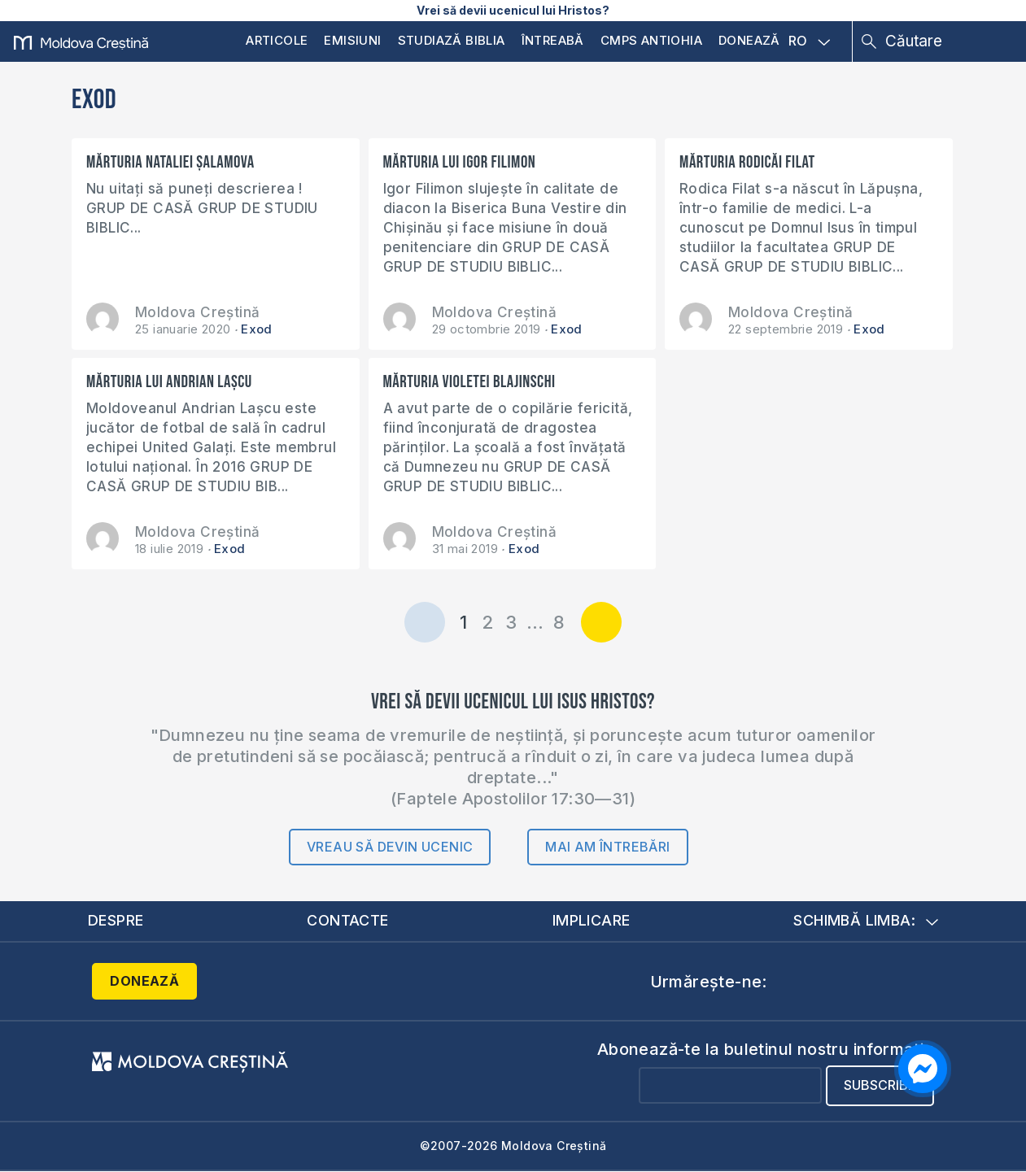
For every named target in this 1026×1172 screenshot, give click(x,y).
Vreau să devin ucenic (390, 847)
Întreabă (553, 40)
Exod (257, 329)
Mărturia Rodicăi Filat (746, 162)
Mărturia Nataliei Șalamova (170, 162)
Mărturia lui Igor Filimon (459, 162)
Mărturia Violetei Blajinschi (469, 382)
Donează (749, 40)
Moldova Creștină (197, 312)
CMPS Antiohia (651, 40)
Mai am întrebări (607, 847)
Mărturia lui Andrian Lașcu (169, 382)
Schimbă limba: (865, 920)
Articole (277, 40)
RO (809, 41)
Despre (115, 920)
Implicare (591, 920)
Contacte (347, 920)
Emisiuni (352, 40)
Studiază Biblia (451, 40)
